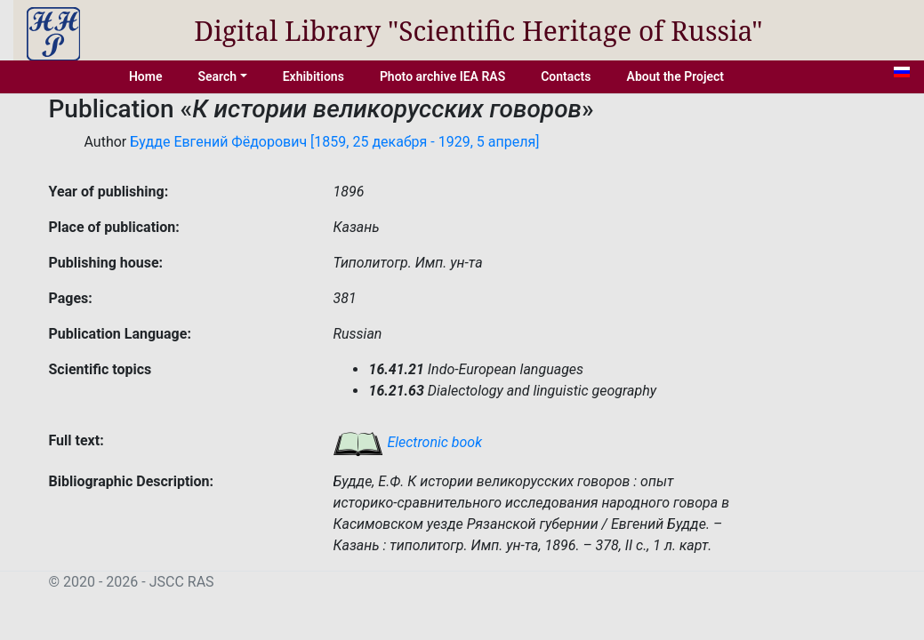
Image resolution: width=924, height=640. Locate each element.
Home (146, 76)
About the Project (676, 76)
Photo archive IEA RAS (442, 76)
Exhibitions (313, 76)
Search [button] (217, 76)
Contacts (566, 76)
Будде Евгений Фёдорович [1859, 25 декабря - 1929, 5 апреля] (334, 141)
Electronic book (407, 442)
